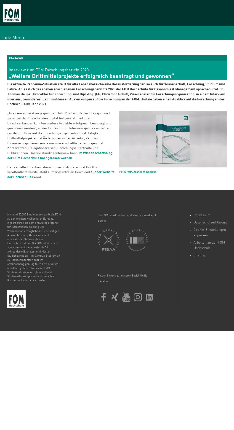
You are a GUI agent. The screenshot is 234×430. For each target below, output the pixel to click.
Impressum (202, 215)
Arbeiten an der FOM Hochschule (209, 245)
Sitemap (200, 255)
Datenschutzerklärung (210, 222)
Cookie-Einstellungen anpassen (210, 232)
